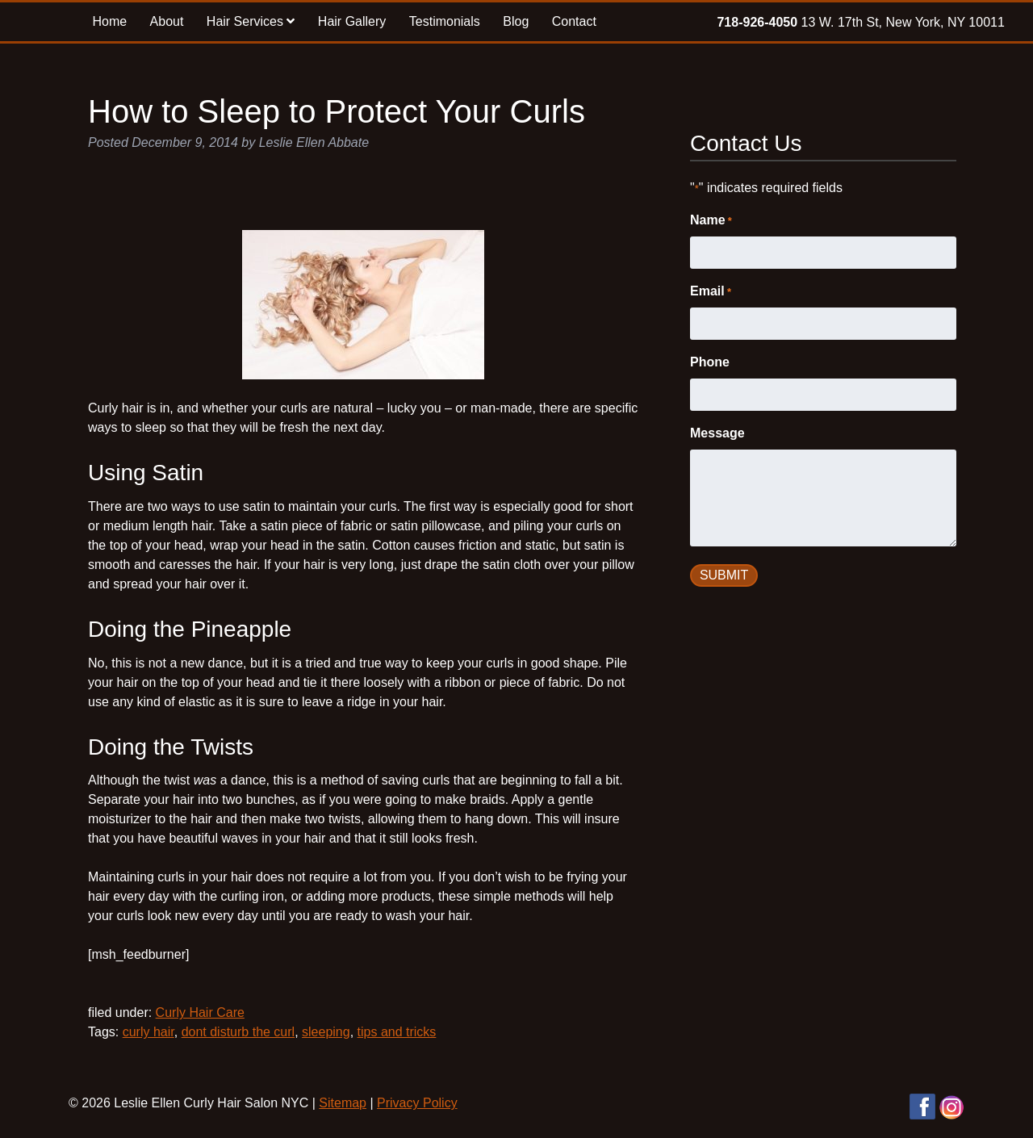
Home (109, 21)
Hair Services (251, 21)
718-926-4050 (757, 22)
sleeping (326, 1032)
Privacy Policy (417, 1103)
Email (710, 292)
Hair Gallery (352, 21)
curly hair (148, 1032)
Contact (574, 21)
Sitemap (342, 1103)
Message (717, 433)
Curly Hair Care (200, 1012)
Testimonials (444, 21)
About (167, 21)
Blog (516, 21)
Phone (710, 362)
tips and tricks (397, 1032)
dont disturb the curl (238, 1032)
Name (711, 221)
